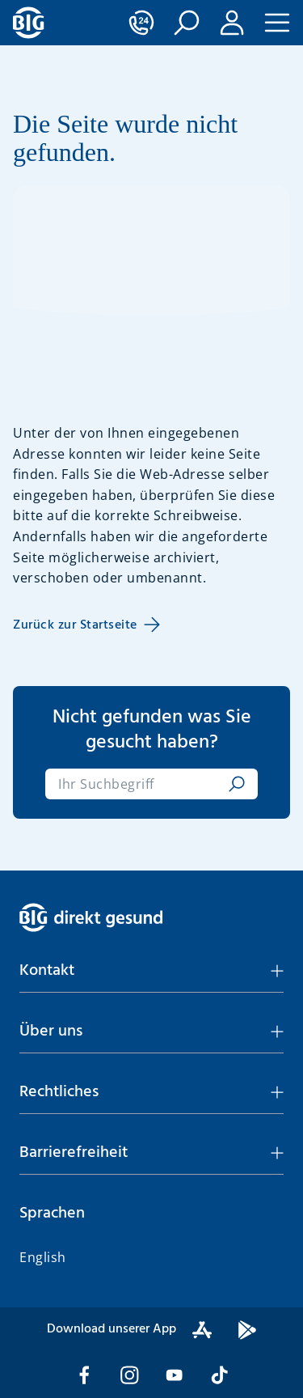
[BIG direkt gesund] (28, 22)
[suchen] (233, 784)
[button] (187, 23)
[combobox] (140, 784)
